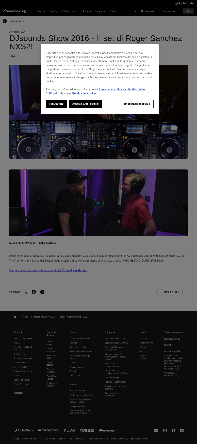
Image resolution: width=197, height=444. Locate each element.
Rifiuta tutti (56, 103)
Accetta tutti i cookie (85, 103)
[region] (100, 79)
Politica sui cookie (84, 93)
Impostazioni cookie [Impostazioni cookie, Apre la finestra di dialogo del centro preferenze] (137, 103)
